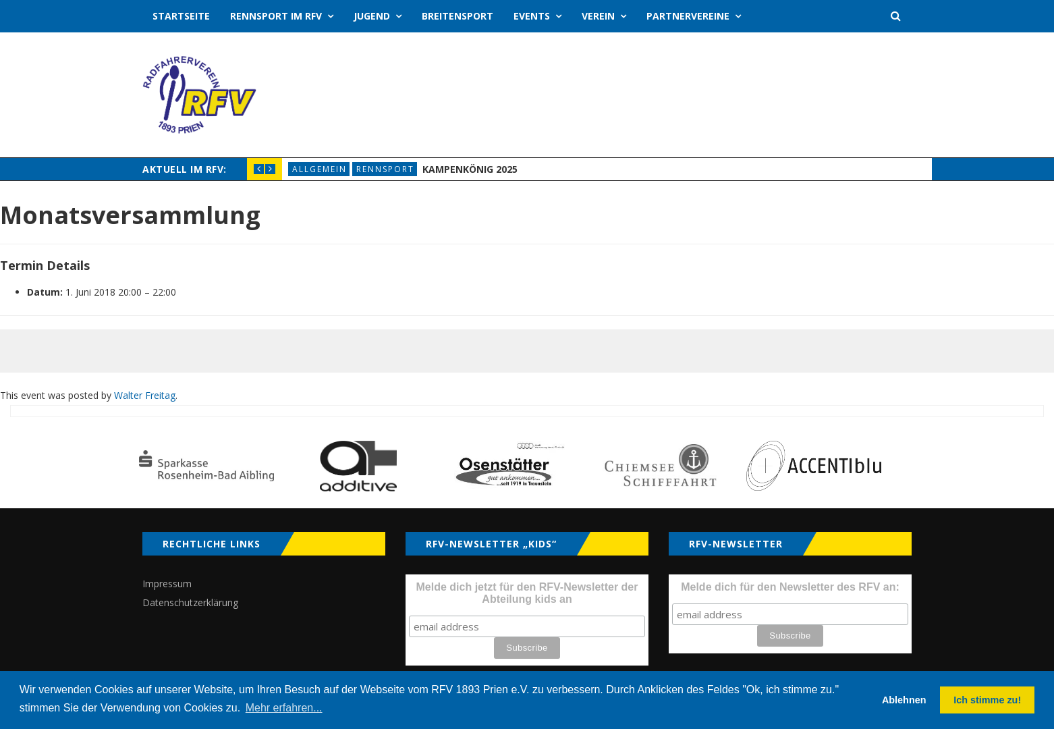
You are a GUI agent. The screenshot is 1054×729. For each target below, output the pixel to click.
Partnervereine (687, 15)
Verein (598, 15)
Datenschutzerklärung (190, 602)
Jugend (372, 15)
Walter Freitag (144, 395)
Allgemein (319, 169)
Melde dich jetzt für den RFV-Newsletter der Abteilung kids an (527, 593)
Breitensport (457, 15)
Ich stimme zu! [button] (987, 700)
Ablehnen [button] (904, 700)
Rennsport (385, 169)
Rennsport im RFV (276, 15)
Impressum (167, 583)
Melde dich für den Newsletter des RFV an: (790, 587)
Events (532, 15)
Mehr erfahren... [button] (284, 707)
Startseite (181, 15)
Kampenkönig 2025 (470, 169)
